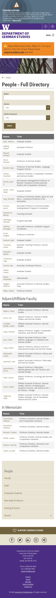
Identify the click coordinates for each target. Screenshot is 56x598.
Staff (6, 485)
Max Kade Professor (14, 500)
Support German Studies (28, 530)
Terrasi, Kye (8, 265)
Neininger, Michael (7, 220)
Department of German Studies (16, 35)
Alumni (7, 515)
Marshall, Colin (9, 361)
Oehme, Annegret (7, 227)
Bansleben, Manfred (7, 426)
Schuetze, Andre (7, 246)
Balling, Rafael (6, 147)
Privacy (28, 577)
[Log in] (45, 26)
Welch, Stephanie (7, 278)
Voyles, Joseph (9, 451)
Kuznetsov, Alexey (7, 213)
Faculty (7, 478)
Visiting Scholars (12, 508)
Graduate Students (13, 493)
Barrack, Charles (10, 432)
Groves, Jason (6, 207)
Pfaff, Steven (8, 377)
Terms (28, 579)
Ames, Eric (7, 318)
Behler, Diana (8, 438)
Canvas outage (11, 10)
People (8, 77)
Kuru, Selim (8, 340)
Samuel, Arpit (8, 240)
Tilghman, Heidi (7, 397)
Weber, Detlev (6, 271)
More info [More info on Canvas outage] (17, 20)
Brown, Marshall (6, 174)
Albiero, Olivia (8, 311)
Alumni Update (28, 584)
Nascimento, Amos (8, 369)
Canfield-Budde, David (8, 324)
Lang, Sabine (8, 348)
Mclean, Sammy (9, 445)
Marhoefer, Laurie (8, 354)
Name (6, 94)
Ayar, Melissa (8, 141)
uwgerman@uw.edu (14, 52)
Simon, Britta (8, 387)
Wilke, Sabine (8, 291)
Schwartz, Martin (7, 253)
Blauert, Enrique (6, 154)
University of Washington (24, 592)
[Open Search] (52, 26)
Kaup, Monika (9, 332)
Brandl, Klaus (8, 168)
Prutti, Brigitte (6, 234)
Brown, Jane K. (8, 182)
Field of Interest (10, 114)
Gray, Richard (8, 199)
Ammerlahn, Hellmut (8, 419)
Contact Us (28, 587)
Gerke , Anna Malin (8, 191)
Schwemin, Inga (7, 259)
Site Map (28, 582)
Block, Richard (6, 161)
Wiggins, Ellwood (6, 285)
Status (6, 104)
